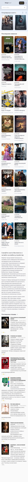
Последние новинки (9, 34)
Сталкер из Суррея (16, 336)
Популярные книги (8, 13)
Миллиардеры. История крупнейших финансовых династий (17, 359)
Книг (8, 3)
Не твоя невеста (15, 404)
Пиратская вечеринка (16, 422)
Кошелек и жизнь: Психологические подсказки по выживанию (18, 379)
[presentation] (22, 12)
